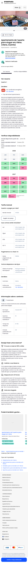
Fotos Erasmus (5, 514)
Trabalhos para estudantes (8, 509)
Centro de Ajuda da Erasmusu (9, 520)
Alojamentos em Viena (10, 460)
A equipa (4, 522)
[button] (12, 66)
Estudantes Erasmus (7, 490)
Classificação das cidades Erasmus (10, 485)
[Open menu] (2, 3)
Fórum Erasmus (6, 496)
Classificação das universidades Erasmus (12, 487)
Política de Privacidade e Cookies (10, 527)
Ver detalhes (10, 91)
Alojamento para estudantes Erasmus (11, 506)
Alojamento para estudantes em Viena (14, 468)
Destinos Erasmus (6, 477)
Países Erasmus (6, 480)
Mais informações (10, 58)
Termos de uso (5, 525)
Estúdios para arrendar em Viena (13, 466)
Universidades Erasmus (7, 482)
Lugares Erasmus (6, 504)
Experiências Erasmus (7, 501)
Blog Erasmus (5, 499)
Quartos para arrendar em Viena (13, 470)
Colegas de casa (6, 511)
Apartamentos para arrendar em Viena (13, 463)
